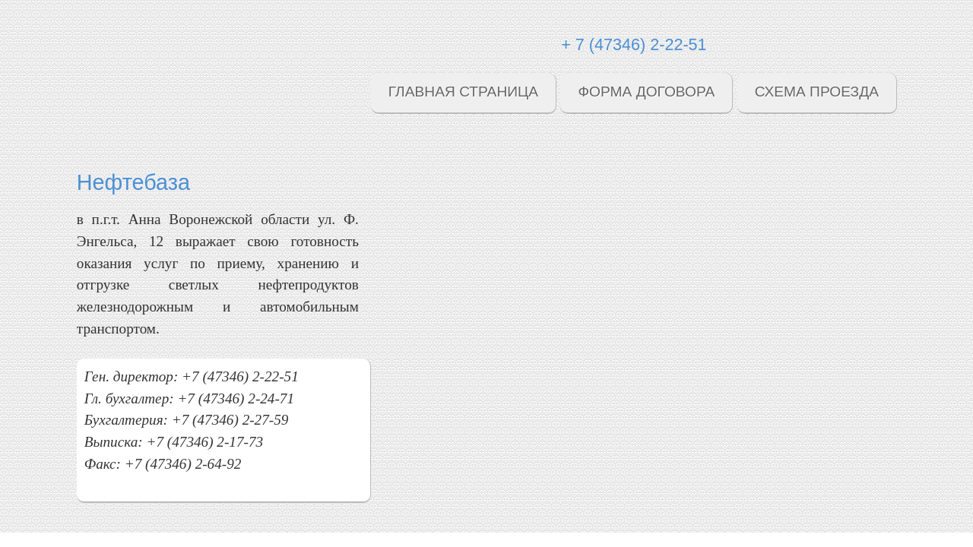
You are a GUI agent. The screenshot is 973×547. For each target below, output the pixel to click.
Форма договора (646, 92)
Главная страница (463, 92)
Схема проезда (817, 92)
